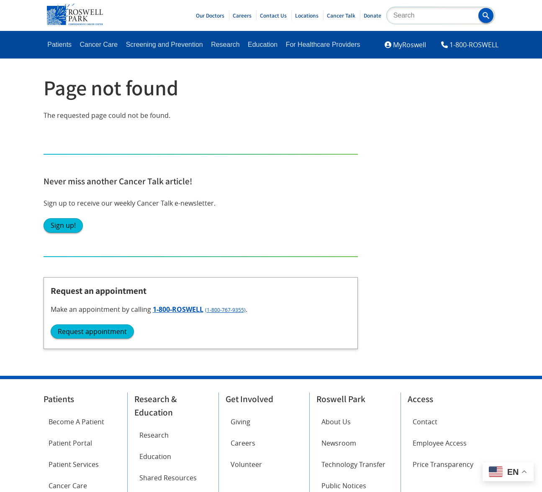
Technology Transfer (353, 235)
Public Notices (343, 257)
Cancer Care (99, 44)
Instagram (65, 318)
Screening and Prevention (164, 44)
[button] (485, 15)
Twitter (145, 294)
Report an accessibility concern (355, 398)
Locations (307, 15)
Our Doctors (210, 15)
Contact (425, 193)
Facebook (64, 294)
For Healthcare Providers (323, 44)
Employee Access (440, 214)
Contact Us (273, 15)
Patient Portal (70, 214)
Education (262, 44)
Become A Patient (76, 193)
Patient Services (74, 235)
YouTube (148, 318)
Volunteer (246, 235)
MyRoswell (409, 44)
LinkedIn (62, 341)
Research (225, 44)
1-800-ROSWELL (474, 44)
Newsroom (338, 214)
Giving (240, 193)
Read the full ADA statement (266, 398)
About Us (336, 193)
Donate (372, 15)
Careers (242, 15)
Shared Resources (168, 249)
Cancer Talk (341, 15)
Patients (59, 44)
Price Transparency (443, 235)
